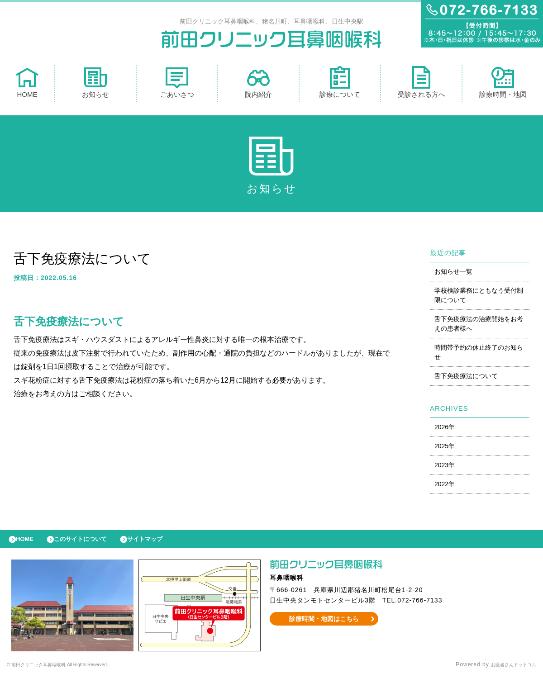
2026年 (444, 429)
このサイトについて (92, 543)
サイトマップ (165, 543)
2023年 (444, 467)
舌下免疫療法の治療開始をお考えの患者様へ (478, 326)
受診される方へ (421, 84)
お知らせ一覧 (453, 273)
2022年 (444, 486)
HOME (27, 84)
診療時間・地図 (503, 84)
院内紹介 (258, 84)
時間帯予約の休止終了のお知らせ (478, 354)
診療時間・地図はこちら (324, 625)
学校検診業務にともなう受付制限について (478, 297)
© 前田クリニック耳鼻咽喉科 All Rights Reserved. (75, 672)
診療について (339, 84)
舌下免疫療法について (466, 378)
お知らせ (95, 84)
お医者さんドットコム (506, 672)
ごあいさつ (177, 84)
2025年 (444, 448)
